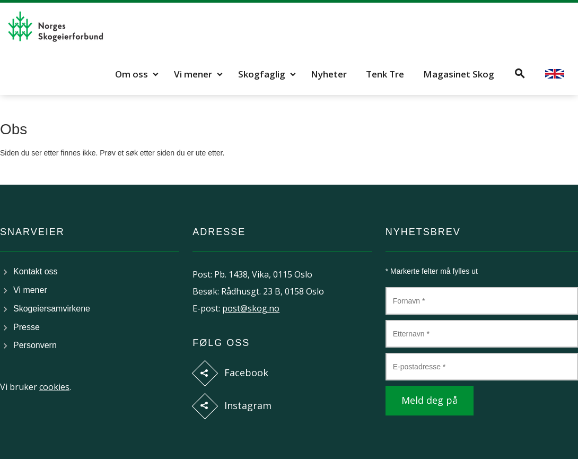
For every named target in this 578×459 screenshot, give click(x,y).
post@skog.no (250, 308)
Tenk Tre (385, 74)
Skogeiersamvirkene (51, 308)
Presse (26, 327)
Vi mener (193, 74)
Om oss (131, 74)
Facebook (246, 372)
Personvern (35, 345)
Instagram (248, 405)
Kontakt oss (35, 271)
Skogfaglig (261, 74)
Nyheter (329, 74)
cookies (54, 387)
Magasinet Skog (458, 74)
